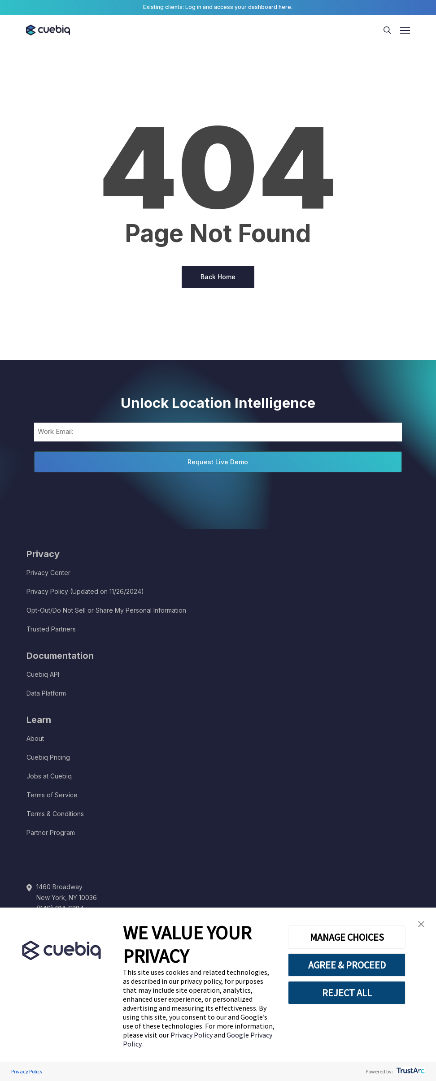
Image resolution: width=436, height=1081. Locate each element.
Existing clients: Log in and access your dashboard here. (217, 7)
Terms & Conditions (55, 813)
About (35, 738)
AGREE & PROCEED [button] (347, 965)
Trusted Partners (51, 629)
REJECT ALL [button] (347, 992)
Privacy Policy (192, 1034)
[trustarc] (410, 1071)
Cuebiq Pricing (48, 757)
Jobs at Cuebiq (49, 776)
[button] (421, 924)
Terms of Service (52, 795)
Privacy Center (48, 572)
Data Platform (46, 693)
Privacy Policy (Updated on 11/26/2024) (85, 591)
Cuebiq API (42, 674)
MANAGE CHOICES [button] (347, 937)
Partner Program (50, 832)
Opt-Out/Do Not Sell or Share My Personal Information (106, 610)
